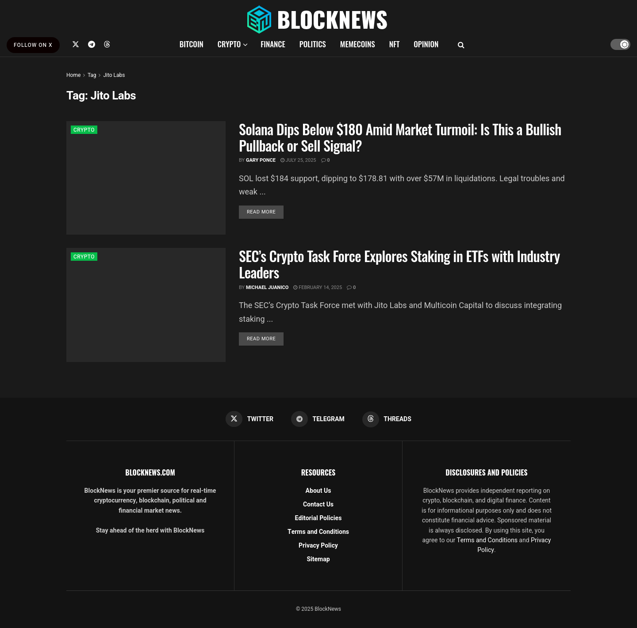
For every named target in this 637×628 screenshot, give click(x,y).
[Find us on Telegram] (91, 44)
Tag (92, 75)
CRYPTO (229, 43)
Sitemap (318, 559)
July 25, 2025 (298, 160)
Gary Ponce (261, 160)
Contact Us (318, 504)
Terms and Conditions (318, 532)
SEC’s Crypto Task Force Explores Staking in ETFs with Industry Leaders (399, 263)
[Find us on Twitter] (75, 44)
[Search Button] (461, 44)
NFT (394, 43)
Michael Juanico (267, 287)
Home (73, 75)
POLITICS (312, 43)
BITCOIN (191, 43)
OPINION (426, 43)
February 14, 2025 (317, 287)
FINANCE (273, 43)
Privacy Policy (318, 545)
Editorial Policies (318, 518)
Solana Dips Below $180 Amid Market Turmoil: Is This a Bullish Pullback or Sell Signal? (400, 137)
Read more (265, 212)
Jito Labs (114, 75)
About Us (318, 490)
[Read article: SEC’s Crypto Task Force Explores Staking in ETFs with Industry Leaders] (146, 305)
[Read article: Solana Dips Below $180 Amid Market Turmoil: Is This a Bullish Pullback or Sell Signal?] (146, 178)
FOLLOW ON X (33, 45)
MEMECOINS (357, 43)
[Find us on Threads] (107, 44)
